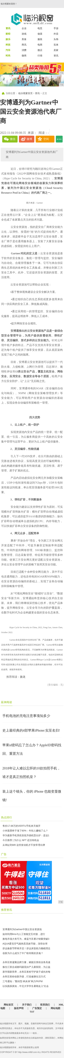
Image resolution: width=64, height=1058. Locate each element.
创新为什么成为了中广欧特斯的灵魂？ (23, 953)
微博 (29, 139)
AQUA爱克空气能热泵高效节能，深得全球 (25, 943)
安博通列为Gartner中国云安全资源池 (22, 929)
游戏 (24, 33)
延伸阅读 (6, 702)
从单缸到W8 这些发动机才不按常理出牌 (24, 845)
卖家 (56, 50)
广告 (3, 854)
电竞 (40, 28)
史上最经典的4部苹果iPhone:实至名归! (31, 730)
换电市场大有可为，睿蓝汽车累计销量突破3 (26, 938)
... (59, 139)
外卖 (56, 33)
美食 (24, 39)
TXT (32, 1011)
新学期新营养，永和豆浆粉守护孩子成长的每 (26, 971)
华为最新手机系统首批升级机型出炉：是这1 (26, 835)
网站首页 (8, 1004)
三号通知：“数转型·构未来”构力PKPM (23, 981)
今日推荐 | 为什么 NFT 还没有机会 (21, 840)
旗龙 (22, 676)
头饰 (56, 39)
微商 (24, 55)
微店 (40, 50)
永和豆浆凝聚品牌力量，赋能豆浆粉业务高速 (26, 962)
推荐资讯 (6, 909)
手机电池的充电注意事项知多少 (26, 716)
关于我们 (27, 1004)
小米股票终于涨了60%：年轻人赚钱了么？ (25, 830)
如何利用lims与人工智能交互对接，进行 (24, 934)
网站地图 (55, 1008)
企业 (24, 28)
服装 (40, 39)
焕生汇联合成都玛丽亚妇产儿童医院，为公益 (26, 967)
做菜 (40, 33)
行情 (40, 55)
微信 (12, 139)
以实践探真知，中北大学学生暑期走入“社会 (26, 986)
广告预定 (37, 1008)
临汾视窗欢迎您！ (9, 4)
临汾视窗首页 (25, 93)
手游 (56, 28)
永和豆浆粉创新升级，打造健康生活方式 (24, 976)
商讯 (24, 44)
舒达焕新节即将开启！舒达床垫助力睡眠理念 (26, 948)
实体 (56, 44)
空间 (46, 139)
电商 (40, 44)
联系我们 (45, 1004)
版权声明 (19, 1008)
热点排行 (6, 817)
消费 (24, 50)
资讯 (56, 55)
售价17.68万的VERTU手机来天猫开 (21, 825)
